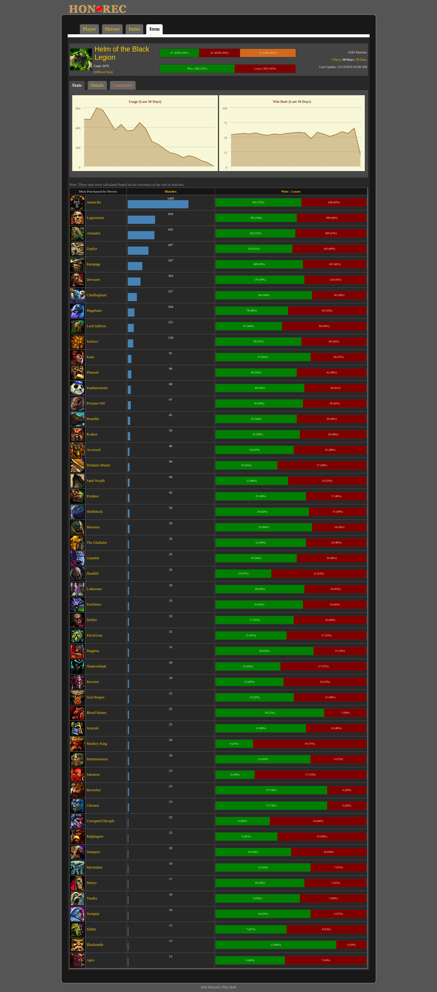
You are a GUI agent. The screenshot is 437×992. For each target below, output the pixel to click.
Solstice (92, 341)
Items (134, 29)
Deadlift (93, 573)
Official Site (103, 72)
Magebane (94, 310)
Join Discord (210, 987)
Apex (91, 960)
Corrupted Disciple (101, 821)
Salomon (93, 774)
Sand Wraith (96, 481)
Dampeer (93, 852)
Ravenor (93, 682)
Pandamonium (97, 388)
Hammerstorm (97, 759)
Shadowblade (97, 666)
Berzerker (94, 790)
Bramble (93, 419)
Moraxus (93, 527)
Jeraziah (93, 728)
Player (89, 29)
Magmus (93, 651)
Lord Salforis (96, 326)
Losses (296, 191)
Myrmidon (94, 867)
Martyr (92, 883)
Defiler (92, 620)
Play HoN (229, 987)
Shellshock (95, 511)
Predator (93, 496)
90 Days (361, 59)
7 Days (335, 59)
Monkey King (97, 743)
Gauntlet (93, 558)
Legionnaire (95, 218)
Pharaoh (93, 372)
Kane (90, 357)
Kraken (92, 434)
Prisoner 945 (96, 403)
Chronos (93, 805)
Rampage (93, 264)
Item (154, 29)
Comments (123, 85)
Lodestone (94, 589)
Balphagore (95, 836)
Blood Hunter (97, 713)
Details (97, 85)
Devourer (93, 279)
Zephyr (92, 249)
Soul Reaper (96, 697)
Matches (170, 191)
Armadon (93, 233)
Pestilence (94, 604)
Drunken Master (98, 465)
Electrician (95, 635)
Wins (285, 191)
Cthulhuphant (97, 295)
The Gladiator (97, 542)
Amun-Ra (94, 202)
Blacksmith (95, 945)
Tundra (92, 898)
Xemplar (93, 914)
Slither (92, 929)
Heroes (112, 29)
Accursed (93, 450)
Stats (77, 85)
